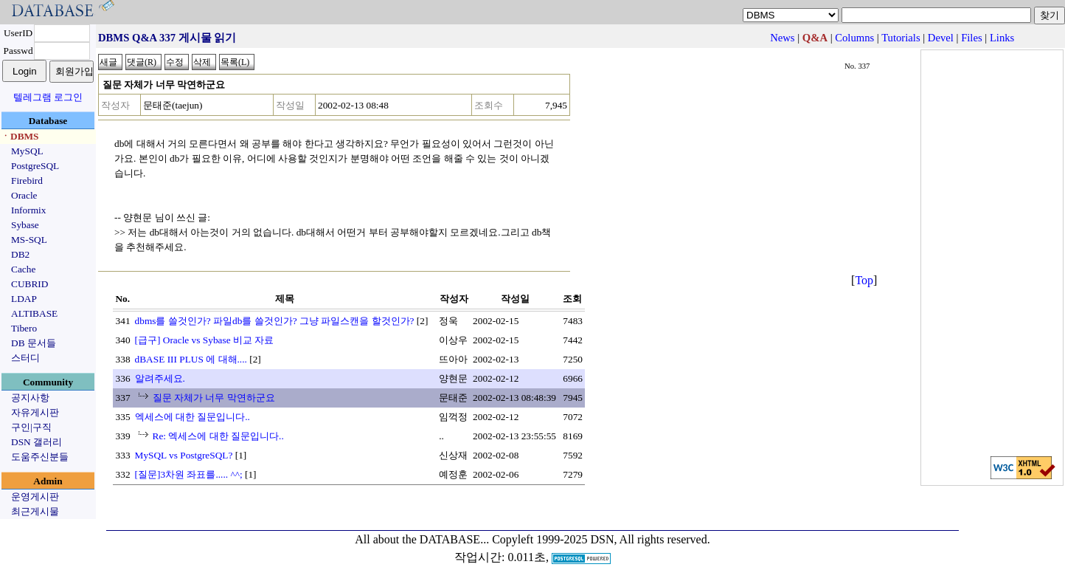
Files (971, 38)
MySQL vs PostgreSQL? (184, 455)
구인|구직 (31, 427)
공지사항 (30, 397)
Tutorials (900, 38)
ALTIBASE (34, 313)
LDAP (24, 298)
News (782, 38)
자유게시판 (35, 412)
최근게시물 (35, 511)
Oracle (24, 195)
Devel (941, 38)
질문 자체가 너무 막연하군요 (214, 397)
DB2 (20, 254)
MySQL (27, 151)
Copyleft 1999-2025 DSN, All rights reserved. (601, 539)
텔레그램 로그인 (48, 97)
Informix (28, 210)
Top (864, 280)
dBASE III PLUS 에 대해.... (191, 359)
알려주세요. (160, 378)
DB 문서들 (33, 342)
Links (1002, 38)
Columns (854, 38)
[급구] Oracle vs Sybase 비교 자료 (204, 340)
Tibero (24, 328)
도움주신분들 (40, 456)
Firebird (27, 180)
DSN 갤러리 (36, 441)
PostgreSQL (35, 165)
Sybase (25, 224)
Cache (23, 269)
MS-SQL (29, 239)
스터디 (25, 357)
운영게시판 (35, 496)
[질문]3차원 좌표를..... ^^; (189, 474)
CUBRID (29, 283)
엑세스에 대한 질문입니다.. (192, 416)
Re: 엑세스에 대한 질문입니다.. (218, 436)
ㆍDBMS (20, 136)
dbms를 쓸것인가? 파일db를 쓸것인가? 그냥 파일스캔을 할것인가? (274, 320)
